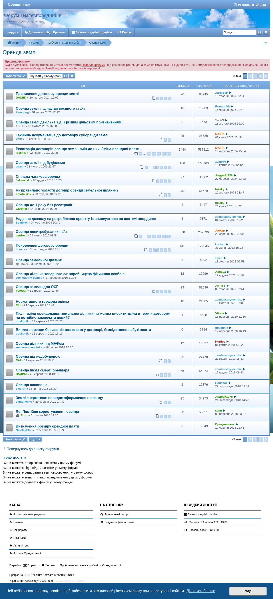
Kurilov (220, 341)
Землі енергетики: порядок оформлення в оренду (59, 398)
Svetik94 (22, 222)
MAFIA (220, 134)
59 (164, 153)
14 (168, 236)
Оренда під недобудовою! (39, 356)
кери (218, 410)
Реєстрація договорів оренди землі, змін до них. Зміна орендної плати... (79, 149)
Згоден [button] (248, 591)
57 (154, 153)
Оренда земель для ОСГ (37, 287)
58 (159, 153)
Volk (19, 139)
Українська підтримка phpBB (70, 581)
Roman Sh (222, 106)
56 (149, 153)
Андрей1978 (224, 175)
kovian (220, 244)
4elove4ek (23, 180)
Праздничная (225, 424)
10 (149, 236)
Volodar (21, 290)
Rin (18, 305)
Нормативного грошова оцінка (42, 301)
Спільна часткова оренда (38, 176)
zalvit (219, 258)
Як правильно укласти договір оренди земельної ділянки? (67, 190)
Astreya (220, 272)
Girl (18, 360)
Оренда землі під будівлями (40, 163)
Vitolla (219, 313)
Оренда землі (20, 52)
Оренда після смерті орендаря (42, 370)
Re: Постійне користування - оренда (47, 411)
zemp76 (220, 161)
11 (154, 236)
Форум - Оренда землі (27, 553)
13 (164, 236)
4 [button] (260, 76)
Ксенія (20, 249)
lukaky (219, 189)
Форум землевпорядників (33, 15)
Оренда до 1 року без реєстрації (44, 205)
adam (19, 166)
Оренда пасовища (31, 385)
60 (168, 153)
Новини (18, 522)
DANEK (21, 97)
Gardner (21, 208)
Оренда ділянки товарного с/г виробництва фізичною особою (70, 274)
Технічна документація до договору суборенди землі (62, 135)
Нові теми (20, 537)
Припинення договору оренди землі (47, 94)
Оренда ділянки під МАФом (40, 343)
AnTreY (220, 285)
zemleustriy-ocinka (228, 216)
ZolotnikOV (23, 194)
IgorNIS (21, 152)
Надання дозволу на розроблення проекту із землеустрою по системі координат (86, 219)
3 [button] (255, 76)
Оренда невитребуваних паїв (41, 232)
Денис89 (22, 264)
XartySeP (221, 92)
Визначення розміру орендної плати (47, 426)
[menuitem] (18, 5)
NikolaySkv (23, 430)
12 (159, 236)
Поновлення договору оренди (42, 245)
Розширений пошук (116, 514)
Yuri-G (20, 126)
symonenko (24, 401)
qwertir (21, 388)
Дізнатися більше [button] (201, 591)
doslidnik (22, 321)
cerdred (21, 235)
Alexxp (220, 230)
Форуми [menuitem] (12, 32)
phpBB (28, 575)
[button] (266, 76)
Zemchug (22, 112)
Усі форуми (21, 530)
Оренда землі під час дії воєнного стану (51, 108)
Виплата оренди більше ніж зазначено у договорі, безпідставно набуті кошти (83, 330)
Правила (59, 32)
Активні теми (22, 545)
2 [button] (250, 76)
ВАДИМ (21, 374)
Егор (24, 415)
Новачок (221, 383)
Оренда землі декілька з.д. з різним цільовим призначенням (68, 122)
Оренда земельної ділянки (39, 260)
